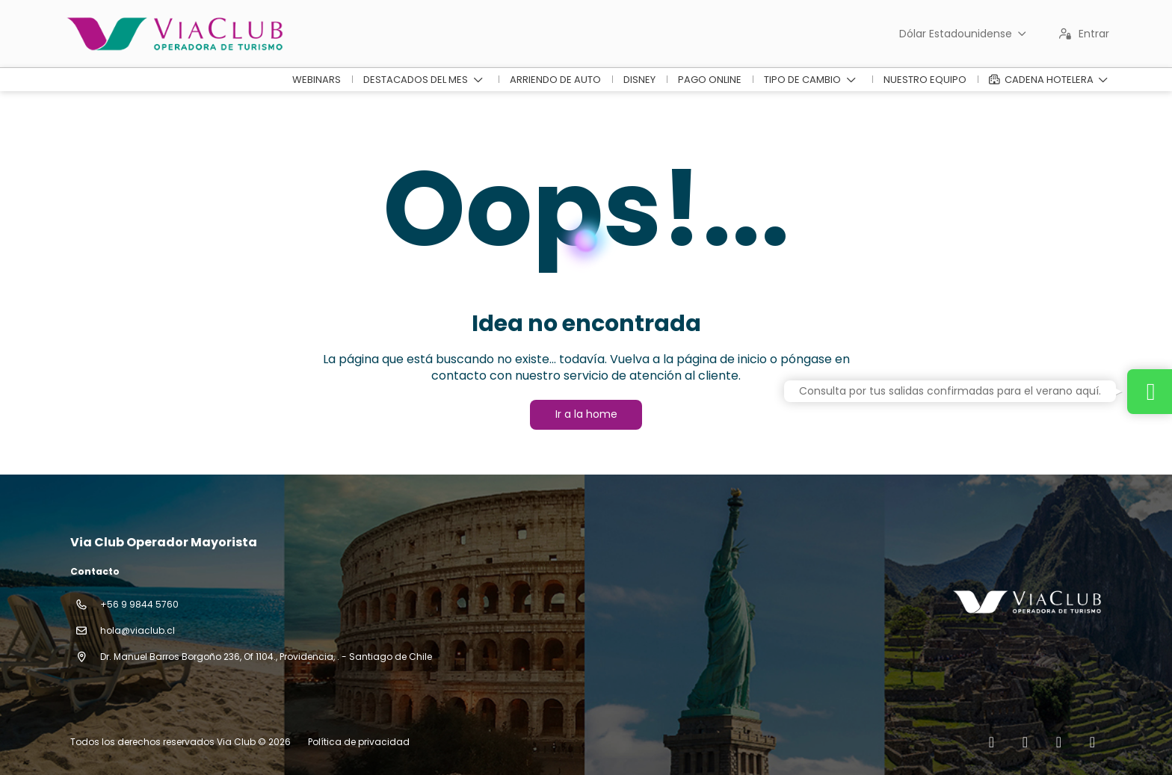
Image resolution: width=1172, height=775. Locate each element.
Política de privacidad (359, 741)
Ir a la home (586, 414)
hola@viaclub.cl (137, 630)
